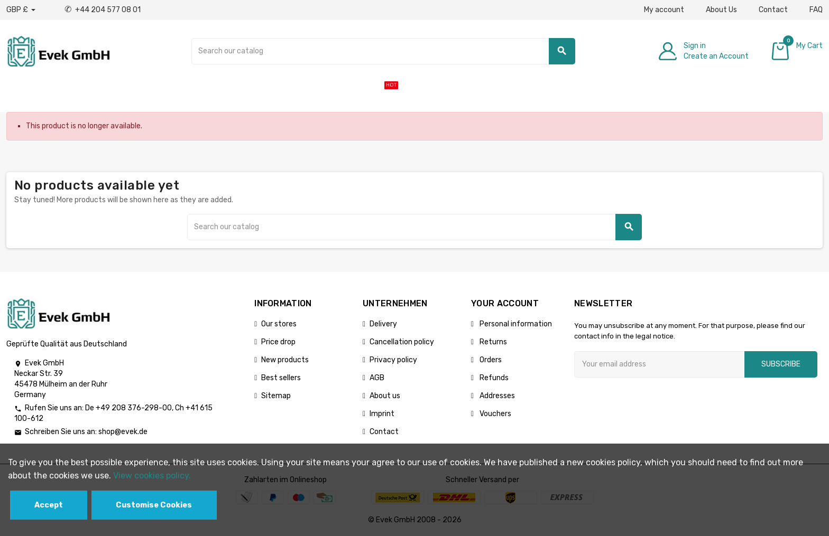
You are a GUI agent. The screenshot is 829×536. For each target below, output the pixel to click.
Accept (48, 505)
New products (285, 359)
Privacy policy (393, 359)
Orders (490, 359)
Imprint (382, 413)
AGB (377, 377)
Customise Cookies (154, 505)
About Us (721, 9)
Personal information (515, 323)
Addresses (496, 395)
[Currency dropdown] (20, 10)
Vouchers (494, 413)
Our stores (279, 323)
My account (664, 9)
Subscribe (780, 364)
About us (385, 395)
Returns (492, 341)
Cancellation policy (402, 341)
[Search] (383, 51)
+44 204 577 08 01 (103, 9)
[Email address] (659, 364)
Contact (773, 9)
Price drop (278, 341)
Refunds (493, 377)
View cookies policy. (152, 476)
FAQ (816, 9)
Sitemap (276, 395)
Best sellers (281, 377)
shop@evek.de (123, 431)
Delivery (383, 323)
